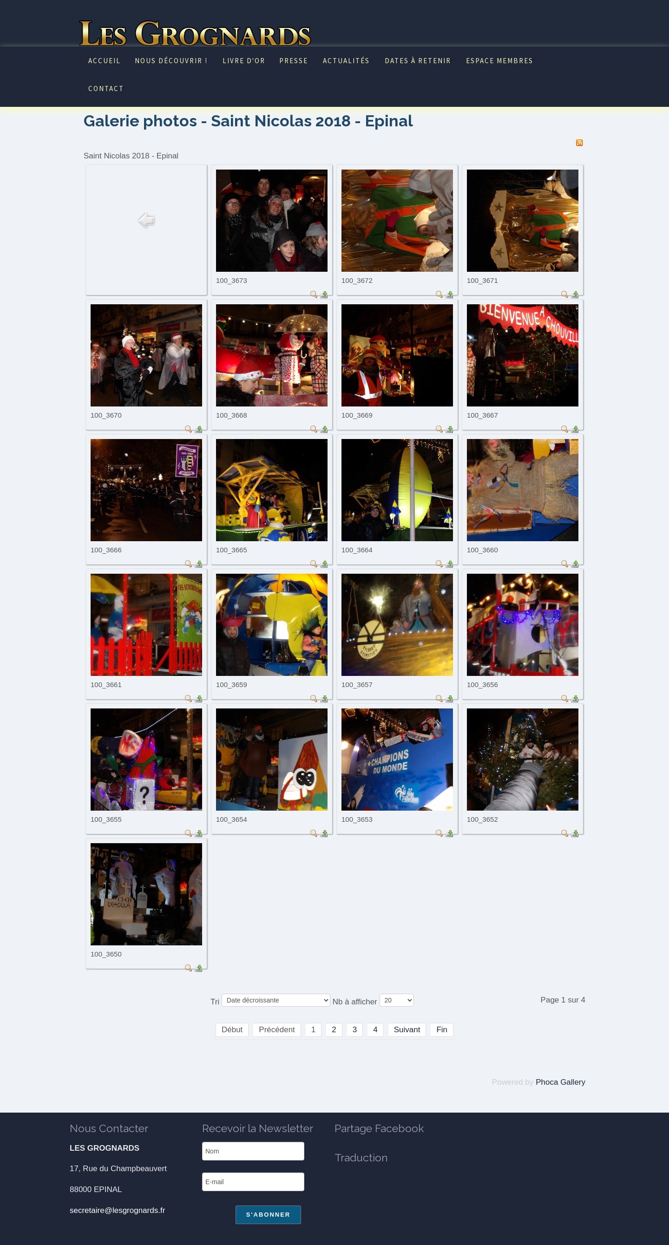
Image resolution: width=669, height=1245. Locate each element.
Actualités (346, 60)
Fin (441, 1029)
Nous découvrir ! (171, 60)
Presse (293, 60)
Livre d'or (244, 60)
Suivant (407, 1029)
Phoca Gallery (560, 1082)
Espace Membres (499, 60)
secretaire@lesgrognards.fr (117, 1210)
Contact (106, 88)
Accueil (104, 60)
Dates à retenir (418, 60)
